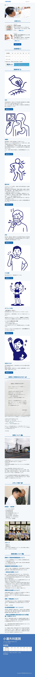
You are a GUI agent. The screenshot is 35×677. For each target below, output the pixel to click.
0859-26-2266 (11, 422)
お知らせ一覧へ (17, 44)
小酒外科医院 (8, 1)
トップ (6, 4)
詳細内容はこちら (9, 109)
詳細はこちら (21, 30)
